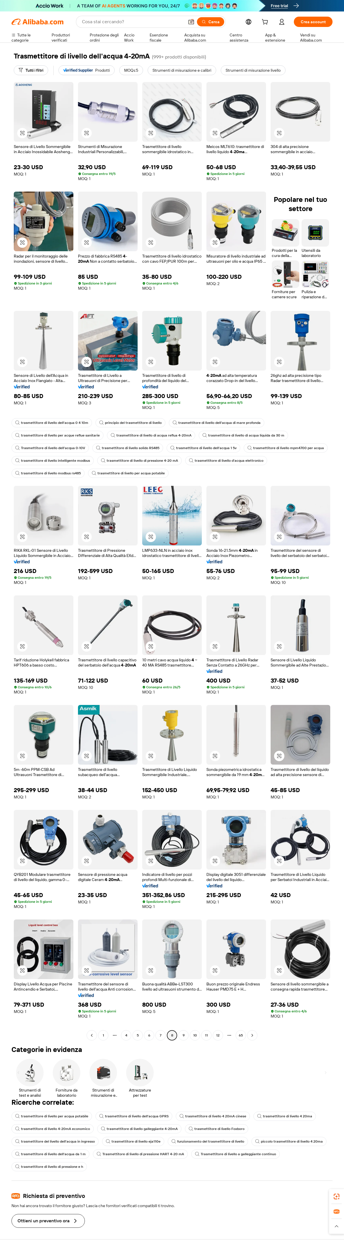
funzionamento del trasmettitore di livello (207, 1141)
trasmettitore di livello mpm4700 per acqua (285, 448)
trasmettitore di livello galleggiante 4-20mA (139, 1129)
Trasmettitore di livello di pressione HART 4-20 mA (140, 1154)
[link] (336, 1196)
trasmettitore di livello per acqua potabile (128, 473)
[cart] (266, 22)
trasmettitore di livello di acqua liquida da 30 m (243, 435)
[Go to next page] (252, 1035)
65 (241, 1035)
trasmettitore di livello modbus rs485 (48, 473)
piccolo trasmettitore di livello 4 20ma (289, 1141)
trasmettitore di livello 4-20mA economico (52, 1129)
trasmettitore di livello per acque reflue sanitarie (57, 435)
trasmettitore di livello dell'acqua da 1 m (50, 1154)
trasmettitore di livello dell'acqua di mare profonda (217, 422)
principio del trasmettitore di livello (130, 422)
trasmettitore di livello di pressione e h (49, 1166)
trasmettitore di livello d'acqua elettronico (226, 460)
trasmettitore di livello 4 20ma (284, 1116)
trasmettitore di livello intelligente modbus (52, 460)
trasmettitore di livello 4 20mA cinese (212, 1116)
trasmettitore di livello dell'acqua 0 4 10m (51, 422)
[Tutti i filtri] (31, 70)
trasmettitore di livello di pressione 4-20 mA (139, 460)
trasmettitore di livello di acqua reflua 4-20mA (151, 435)
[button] (191, 21)
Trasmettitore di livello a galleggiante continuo (235, 1154)
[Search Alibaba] (132, 22)
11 (206, 1035)
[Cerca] (210, 21)
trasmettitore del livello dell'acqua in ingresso (55, 1141)
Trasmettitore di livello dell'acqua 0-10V (50, 448)
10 (195, 1035)
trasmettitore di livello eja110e (133, 1141)
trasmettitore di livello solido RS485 (127, 448)
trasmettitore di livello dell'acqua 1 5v (203, 448)
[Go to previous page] (92, 1035)
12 (218, 1035)
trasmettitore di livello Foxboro (217, 1129)
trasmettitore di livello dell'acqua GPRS (134, 1116)
